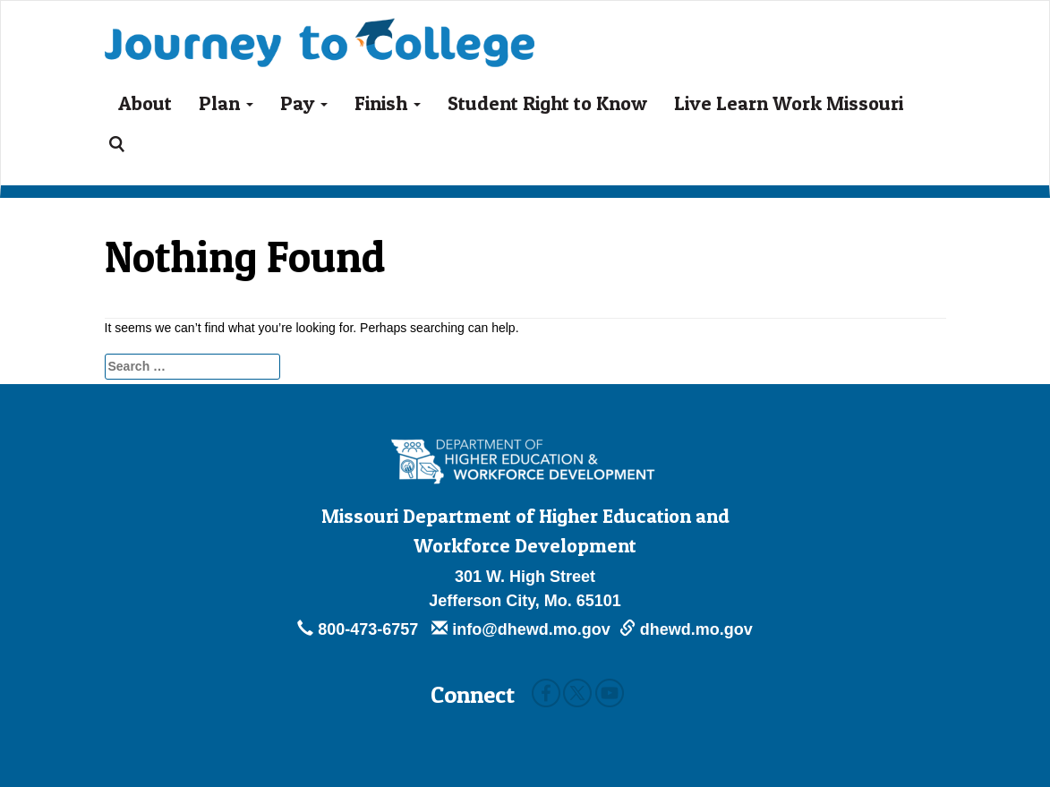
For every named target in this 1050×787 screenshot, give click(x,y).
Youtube (609, 693)
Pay (304, 103)
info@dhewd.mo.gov (520, 629)
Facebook (546, 693)
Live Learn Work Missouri (788, 103)
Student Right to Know (547, 103)
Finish (387, 103)
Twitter (577, 693)
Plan (226, 103)
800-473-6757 (360, 629)
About (145, 103)
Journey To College (319, 30)
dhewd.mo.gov (686, 629)
